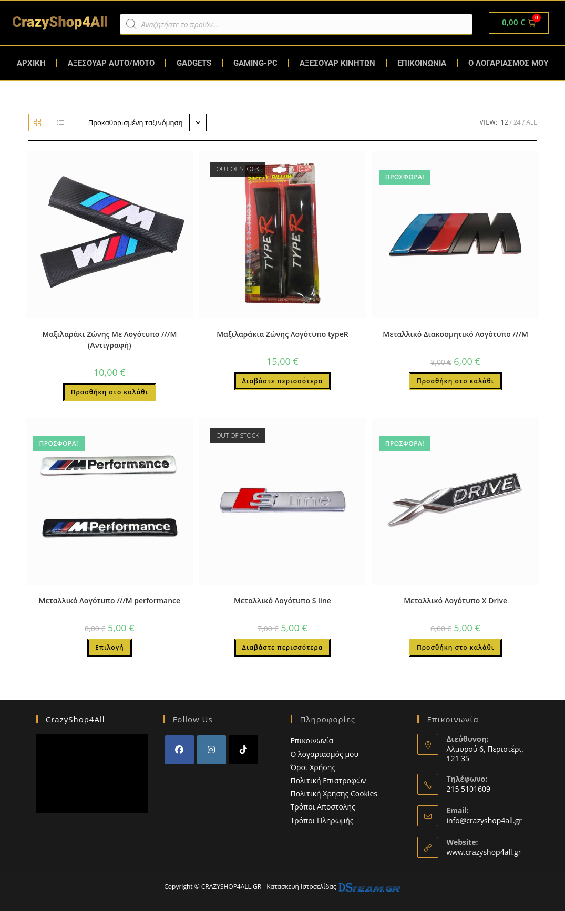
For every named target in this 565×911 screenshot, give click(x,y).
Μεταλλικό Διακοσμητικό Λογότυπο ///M (455, 334)
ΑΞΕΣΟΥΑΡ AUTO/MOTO (111, 63)
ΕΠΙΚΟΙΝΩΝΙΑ (421, 63)
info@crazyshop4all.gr (484, 820)
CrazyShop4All (75, 719)
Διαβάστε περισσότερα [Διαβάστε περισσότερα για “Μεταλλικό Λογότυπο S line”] (282, 647)
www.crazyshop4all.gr (483, 852)
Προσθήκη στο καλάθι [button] (109, 391)
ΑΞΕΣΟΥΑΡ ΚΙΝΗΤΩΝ (337, 63)
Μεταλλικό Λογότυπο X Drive (455, 601)
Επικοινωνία (312, 740)
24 (517, 122)
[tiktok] (243, 749)
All (531, 122)
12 (504, 122)
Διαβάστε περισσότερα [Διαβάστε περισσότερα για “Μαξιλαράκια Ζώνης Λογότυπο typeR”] (282, 380)
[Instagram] (211, 749)
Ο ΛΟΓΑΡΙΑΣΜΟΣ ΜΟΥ (508, 63)
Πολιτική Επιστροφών (328, 780)
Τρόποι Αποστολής (323, 807)
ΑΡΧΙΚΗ (31, 63)
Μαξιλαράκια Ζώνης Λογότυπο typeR (282, 334)
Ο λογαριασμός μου (325, 754)
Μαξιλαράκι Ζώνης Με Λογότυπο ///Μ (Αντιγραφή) (109, 339)
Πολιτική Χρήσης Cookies (334, 794)
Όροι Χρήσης (313, 767)
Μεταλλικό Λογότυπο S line (282, 601)
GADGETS (194, 63)
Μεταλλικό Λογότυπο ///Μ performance (110, 601)
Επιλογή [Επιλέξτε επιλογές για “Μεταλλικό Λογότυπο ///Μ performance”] (109, 647)
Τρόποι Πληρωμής (322, 820)
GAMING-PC (255, 63)
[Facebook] (179, 749)
